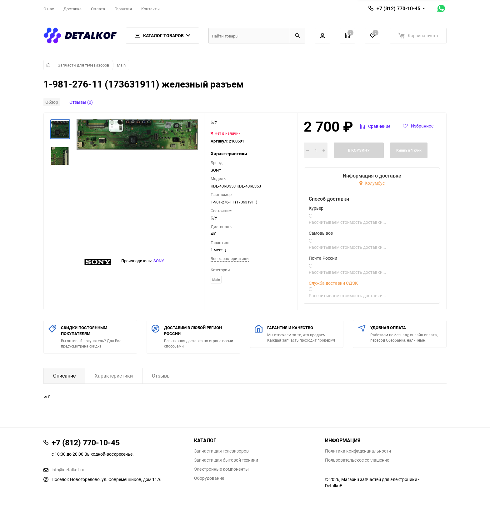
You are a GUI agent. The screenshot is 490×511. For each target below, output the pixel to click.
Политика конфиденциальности (358, 451)
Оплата (98, 9)
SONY (158, 260)
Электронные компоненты (221, 469)
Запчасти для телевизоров (83, 65)
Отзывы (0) (81, 102)
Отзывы (161, 375)
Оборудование (209, 478)
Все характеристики (230, 258)
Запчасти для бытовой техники (226, 460)
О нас (48, 9)
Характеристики (114, 375)
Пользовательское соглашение (357, 460)
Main (121, 65)
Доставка (72, 9)
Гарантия (123, 9)
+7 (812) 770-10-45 (398, 8)
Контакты (150, 9)
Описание (64, 375)
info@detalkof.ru (68, 470)
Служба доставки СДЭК (333, 283)
